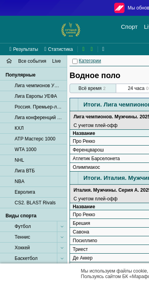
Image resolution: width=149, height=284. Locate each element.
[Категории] (74, 61)
